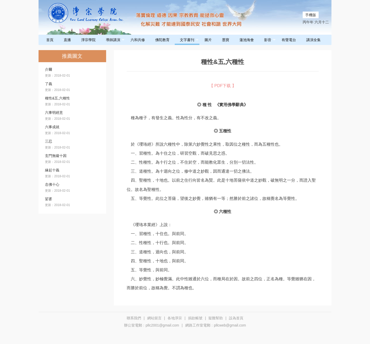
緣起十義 (52, 170)
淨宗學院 (88, 40)
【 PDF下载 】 (222, 85)
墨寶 (225, 40)
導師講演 (115, 40)
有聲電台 (289, 40)
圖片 (208, 40)
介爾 (48, 69)
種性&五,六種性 (57, 98)
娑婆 (48, 199)
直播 (67, 40)
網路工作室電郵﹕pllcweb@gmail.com (215, 325)
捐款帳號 (195, 318)
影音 (270, 40)
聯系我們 (134, 318)
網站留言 (154, 318)
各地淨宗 (175, 318)
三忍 (48, 141)
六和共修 (138, 40)
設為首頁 (236, 318)
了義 (48, 84)
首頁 (49, 40)
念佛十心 (52, 184)
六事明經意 (54, 112)
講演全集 (313, 40)
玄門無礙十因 (56, 156)
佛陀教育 (162, 40)
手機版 (310, 15)
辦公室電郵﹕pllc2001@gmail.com (151, 325)
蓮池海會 (246, 40)
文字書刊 (189, 40)
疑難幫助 (215, 318)
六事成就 (52, 127)
